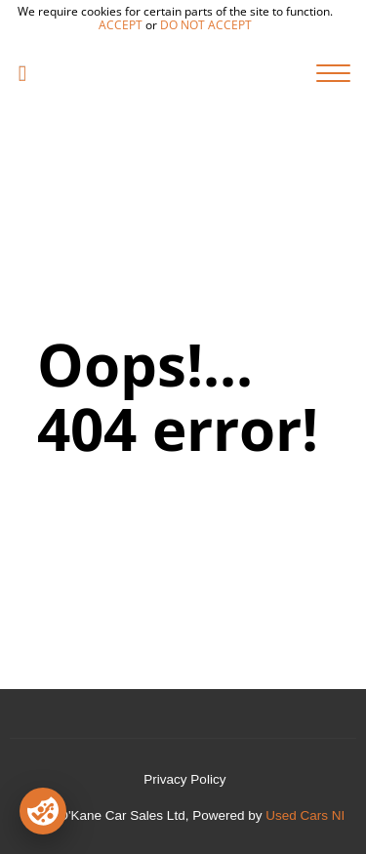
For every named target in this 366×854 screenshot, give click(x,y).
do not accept (206, 25)
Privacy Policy (184, 779)
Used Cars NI (305, 815)
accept (120, 25)
